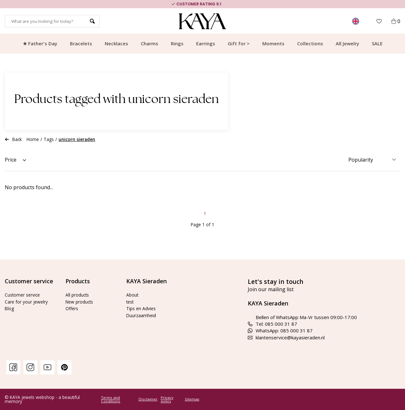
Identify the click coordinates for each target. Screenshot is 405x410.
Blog (10, 308)
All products (78, 294)
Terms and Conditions (110, 399)
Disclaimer (148, 399)
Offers (72, 308)
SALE (377, 43)
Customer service (24, 294)
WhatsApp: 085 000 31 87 (280, 330)
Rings (177, 43)
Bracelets (81, 43)
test (130, 301)
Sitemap (192, 399)
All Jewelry (347, 43)
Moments (273, 43)
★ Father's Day (40, 43)
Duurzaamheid (142, 315)
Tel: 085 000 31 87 (272, 324)
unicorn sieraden (77, 139)
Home (33, 139)
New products (81, 301)
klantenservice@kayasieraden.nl (286, 337)
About (132, 294)
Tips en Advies (142, 308)
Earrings (205, 43)
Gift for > (239, 43)
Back (13, 139)
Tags (49, 139)
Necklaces (116, 43)
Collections (310, 43)
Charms (149, 43)
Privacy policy (167, 399)
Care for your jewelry (28, 301)
